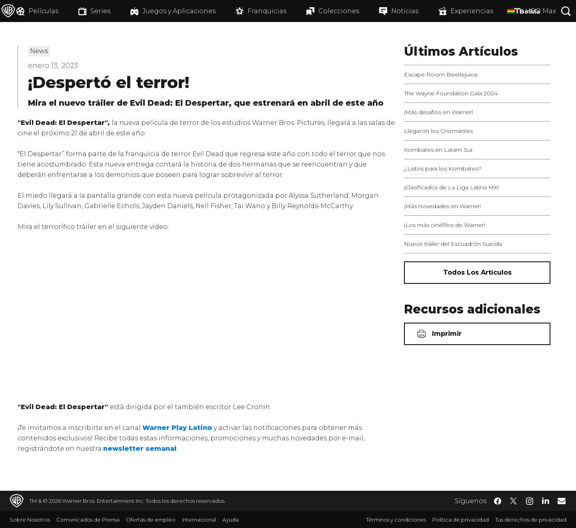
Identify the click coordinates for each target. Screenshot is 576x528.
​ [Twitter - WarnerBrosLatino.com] (513, 501)
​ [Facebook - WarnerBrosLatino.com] (497, 501)
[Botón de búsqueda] (566, 11)
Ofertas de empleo (151, 519)
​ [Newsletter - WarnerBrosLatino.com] (561, 501)
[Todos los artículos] (477, 272)
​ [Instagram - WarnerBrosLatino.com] (529, 501)
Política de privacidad (460, 519)
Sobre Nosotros (30, 519)
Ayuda (230, 519)
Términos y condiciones (396, 519)
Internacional (199, 519)
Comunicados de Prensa (88, 519)
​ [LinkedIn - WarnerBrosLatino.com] (545, 500)
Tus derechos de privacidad (530, 519)
